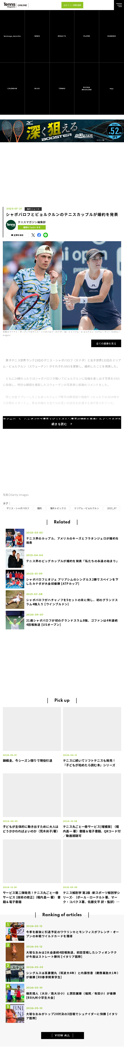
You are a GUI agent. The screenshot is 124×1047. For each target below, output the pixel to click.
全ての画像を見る (106, 343)
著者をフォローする (31, 227)
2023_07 (111, 508)
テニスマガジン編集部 (32, 222)
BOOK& (86, 89)
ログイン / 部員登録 (72, 5)
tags (112, 88)
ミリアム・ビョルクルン (86, 508)
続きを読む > (62, 424)
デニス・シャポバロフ (17, 508)
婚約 (39, 508)
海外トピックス (58, 508)
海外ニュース (33, 208)
